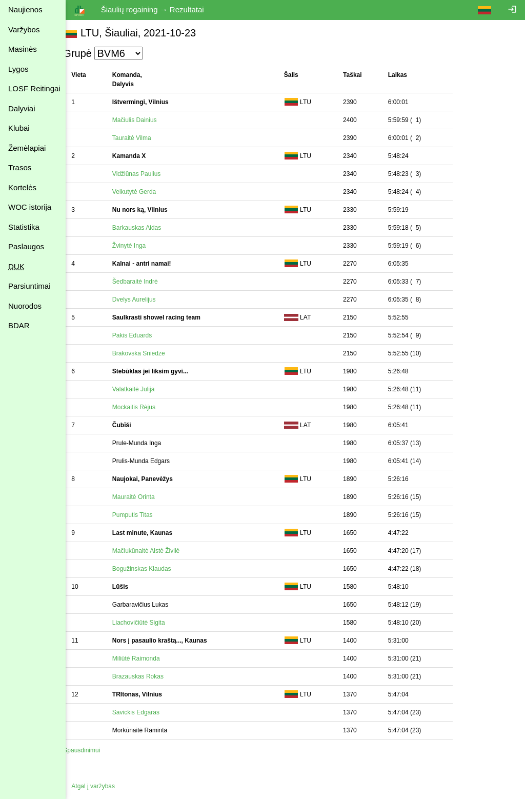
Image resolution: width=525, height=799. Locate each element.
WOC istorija (29, 207)
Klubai (19, 128)
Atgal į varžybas (104, 786)
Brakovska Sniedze (149, 353)
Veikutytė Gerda (145, 191)
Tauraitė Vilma (142, 138)
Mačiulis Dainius (145, 120)
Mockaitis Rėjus (144, 407)
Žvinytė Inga (139, 245)
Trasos (19, 167)
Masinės (22, 49)
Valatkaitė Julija (144, 389)
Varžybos (23, 29)
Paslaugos (26, 246)
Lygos (18, 69)
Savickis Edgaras (146, 712)
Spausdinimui (92, 750)
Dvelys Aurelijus (145, 299)
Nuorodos (25, 306)
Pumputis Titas (143, 514)
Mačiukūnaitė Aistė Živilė (156, 550)
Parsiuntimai (29, 286)
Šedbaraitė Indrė (146, 281)
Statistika (23, 227)
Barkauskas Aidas (147, 227)
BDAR (19, 325)
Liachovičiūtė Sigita (149, 622)
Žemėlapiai (27, 148)
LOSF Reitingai (34, 88)
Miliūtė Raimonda (147, 658)
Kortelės (22, 187)
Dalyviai (21, 108)
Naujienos (25, 9)
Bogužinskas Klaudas (152, 568)
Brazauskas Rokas (148, 676)
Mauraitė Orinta (144, 497)
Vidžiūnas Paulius (147, 173)
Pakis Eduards (143, 335)
